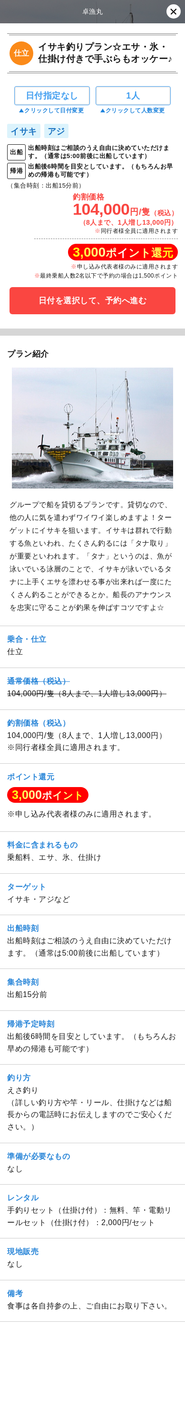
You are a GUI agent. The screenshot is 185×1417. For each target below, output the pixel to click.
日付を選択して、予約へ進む (93, 300)
